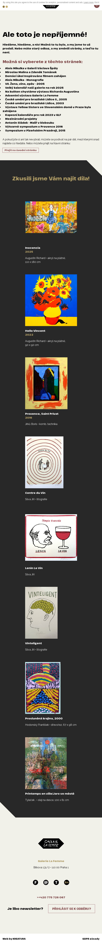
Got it (96, 2)
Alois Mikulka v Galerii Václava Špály (31, 68)
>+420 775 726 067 (51, 897)
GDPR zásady (90, 938)
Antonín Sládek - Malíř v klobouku (29, 122)
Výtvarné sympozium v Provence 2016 (34, 126)
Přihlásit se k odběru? (71, 909)
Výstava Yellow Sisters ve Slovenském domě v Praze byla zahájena (47, 109)
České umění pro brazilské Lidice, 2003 (34, 103)
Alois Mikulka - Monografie (24, 80)
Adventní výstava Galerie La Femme (31, 95)
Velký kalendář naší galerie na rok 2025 (34, 87)
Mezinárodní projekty (21, 119)
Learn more (89, 2)
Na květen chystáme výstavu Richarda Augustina (42, 91)
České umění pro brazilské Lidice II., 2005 (36, 99)
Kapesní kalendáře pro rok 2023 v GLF (33, 115)
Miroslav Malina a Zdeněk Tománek (31, 72)
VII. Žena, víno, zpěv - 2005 (25, 84)
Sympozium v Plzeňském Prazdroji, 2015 (35, 130)
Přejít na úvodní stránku (21, 150)
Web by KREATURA (14, 938)
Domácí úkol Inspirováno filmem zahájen (35, 76)
